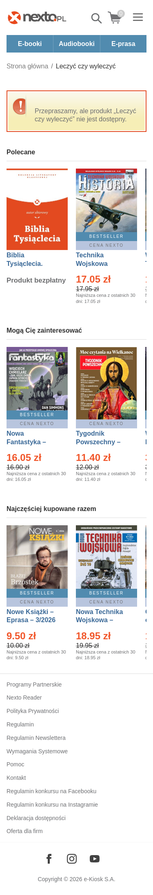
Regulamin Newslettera (36, 738)
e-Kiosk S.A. (99, 879)
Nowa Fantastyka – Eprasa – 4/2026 (31, 442)
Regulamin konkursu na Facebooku (51, 791)
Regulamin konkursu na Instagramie (52, 804)
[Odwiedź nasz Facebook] (48, 858)
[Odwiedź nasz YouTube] (94, 858)
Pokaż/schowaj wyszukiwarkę (97, 18)
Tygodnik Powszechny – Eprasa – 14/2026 (102, 442)
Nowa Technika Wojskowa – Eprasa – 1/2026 (100, 620)
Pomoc (15, 764)
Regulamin (20, 724)
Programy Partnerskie (34, 684)
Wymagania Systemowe (37, 751)
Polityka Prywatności (33, 711)
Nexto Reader (24, 697)
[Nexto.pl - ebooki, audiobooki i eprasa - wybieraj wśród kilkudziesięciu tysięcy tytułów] (37, 17)
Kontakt (16, 777)
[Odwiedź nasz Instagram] (71, 858)
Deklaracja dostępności (36, 818)
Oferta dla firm (25, 831)
